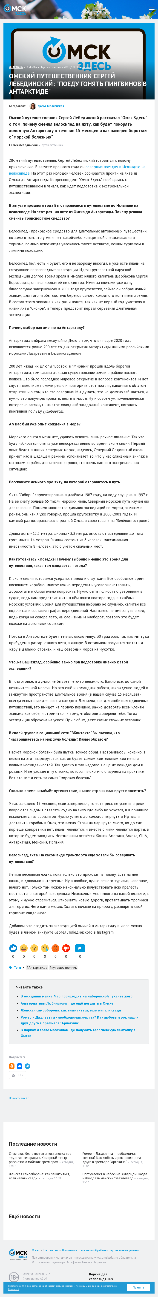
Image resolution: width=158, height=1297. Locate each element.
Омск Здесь (14, 9)
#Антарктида (37, 967)
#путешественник (63, 967)
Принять (138, 1287)
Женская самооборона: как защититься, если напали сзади (71, 1010)
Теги (17, 967)
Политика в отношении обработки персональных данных (101, 1250)
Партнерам (50, 1250)
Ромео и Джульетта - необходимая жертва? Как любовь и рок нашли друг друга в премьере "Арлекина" (112, 1157)
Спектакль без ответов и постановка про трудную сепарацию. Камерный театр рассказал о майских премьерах (40, 1157)
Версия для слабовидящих (101, 1276)
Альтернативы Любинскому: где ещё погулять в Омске (67, 1003)
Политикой (13, 1289)
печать (86, 67)
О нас (35, 1250)
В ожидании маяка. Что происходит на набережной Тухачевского (76, 996)
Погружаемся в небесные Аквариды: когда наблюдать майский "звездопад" (115, 1176)
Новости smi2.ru (19, 1098)
